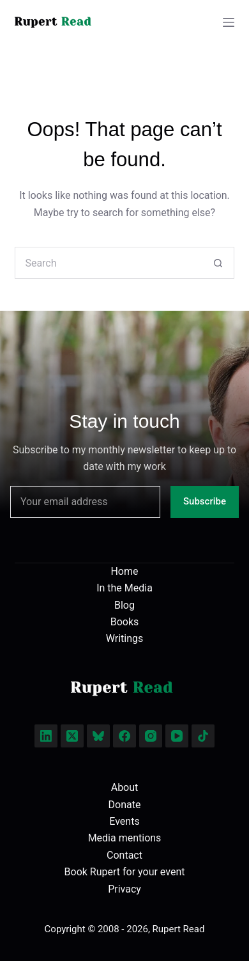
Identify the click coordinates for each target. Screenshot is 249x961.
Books (124, 622)
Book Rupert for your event (124, 872)
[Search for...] (108, 263)
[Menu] (228, 22)
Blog (124, 605)
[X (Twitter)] (72, 735)
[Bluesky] (98, 735)
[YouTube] (176, 735)
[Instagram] (150, 735)
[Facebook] (124, 735)
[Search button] (218, 263)
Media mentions (125, 838)
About (125, 787)
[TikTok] (203, 735)
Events (124, 821)
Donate (125, 805)
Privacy (124, 889)
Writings (125, 638)
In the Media (124, 588)
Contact (124, 855)
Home (124, 571)
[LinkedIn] (45, 735)
